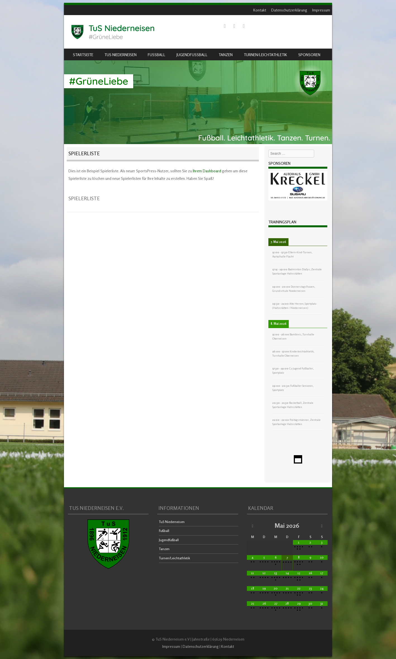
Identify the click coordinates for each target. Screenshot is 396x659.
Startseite (83, 54)
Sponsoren (309, 54)
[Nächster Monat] (322, 526)
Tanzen (226, 54)
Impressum (321, 10)
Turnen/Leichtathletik (265, 54)
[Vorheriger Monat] (252, 526)
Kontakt (259, 10)
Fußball (156, 54)
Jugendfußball (191, 54)
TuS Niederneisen (120, 54)
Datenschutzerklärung (289, 10)
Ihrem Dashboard (207, 170)
